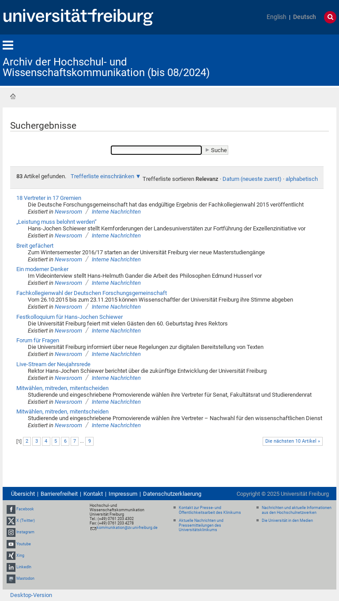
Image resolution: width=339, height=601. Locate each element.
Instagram (25, 532)
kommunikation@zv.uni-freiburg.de (127, 527)
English (276, 17)
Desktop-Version (31, 595)
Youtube (23, 544)
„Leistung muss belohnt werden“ (56, 221)
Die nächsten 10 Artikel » (292, 441)
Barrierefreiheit (59, 493)
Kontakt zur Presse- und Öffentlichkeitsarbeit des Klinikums (210, 510)
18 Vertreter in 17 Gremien (48, 198)
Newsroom (68, 211)
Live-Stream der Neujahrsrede (53, 364)
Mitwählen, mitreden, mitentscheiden (62, 388)
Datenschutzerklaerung (172, 493)
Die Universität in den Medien (287, 520)
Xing (20, 555)
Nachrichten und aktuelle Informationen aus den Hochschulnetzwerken (296, 510)
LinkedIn (23, 567)
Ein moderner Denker (42, 269)
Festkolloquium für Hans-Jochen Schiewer (69, 317)
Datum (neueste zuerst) (252, 179)
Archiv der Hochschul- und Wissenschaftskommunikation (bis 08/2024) (106, 67)
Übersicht (23, 493)
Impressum (123, 493)
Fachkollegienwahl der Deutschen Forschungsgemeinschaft (91, 293)
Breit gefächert (34, 245)
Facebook (25, 509)
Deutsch (304, 17)
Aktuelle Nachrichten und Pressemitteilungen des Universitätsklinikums (201, 525)
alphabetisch (302, 179)
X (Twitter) (25, 520)
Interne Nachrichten (116, 211)
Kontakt (93, 493)
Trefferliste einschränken (102, 176)
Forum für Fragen (37, 340)
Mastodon (25, 578)
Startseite (12, 96)
